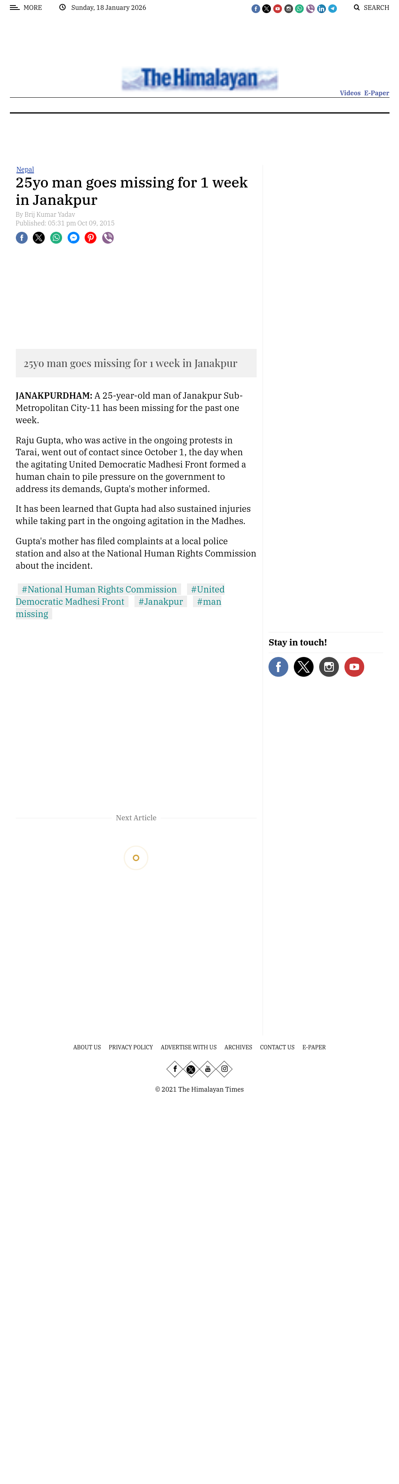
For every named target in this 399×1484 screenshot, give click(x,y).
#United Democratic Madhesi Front (120, 595)
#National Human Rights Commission (99, 589)
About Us (87, 1047)
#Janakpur (160, 601)
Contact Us (277, 1047)
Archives (238, 1047)
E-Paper (377, 93)
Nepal (25, 169)
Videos (350, 93)
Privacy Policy (131, 1047)
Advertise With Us (189, 1047)
